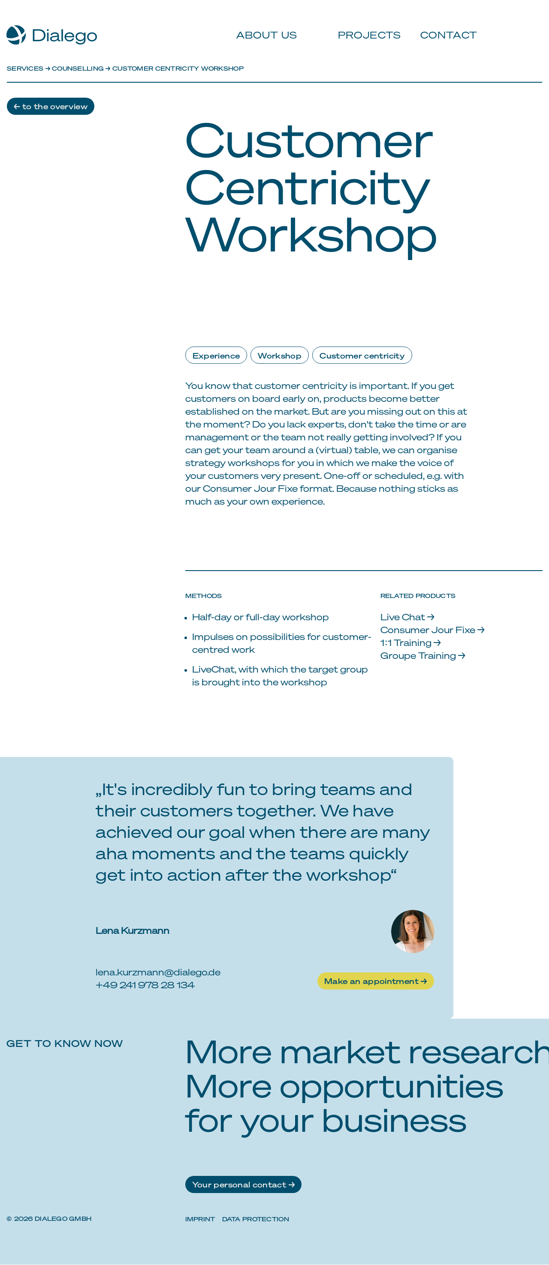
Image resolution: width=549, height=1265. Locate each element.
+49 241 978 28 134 (145, 985)
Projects (365, 26)
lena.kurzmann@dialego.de (158, 972)
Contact (444, 26)
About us (263, 26)
